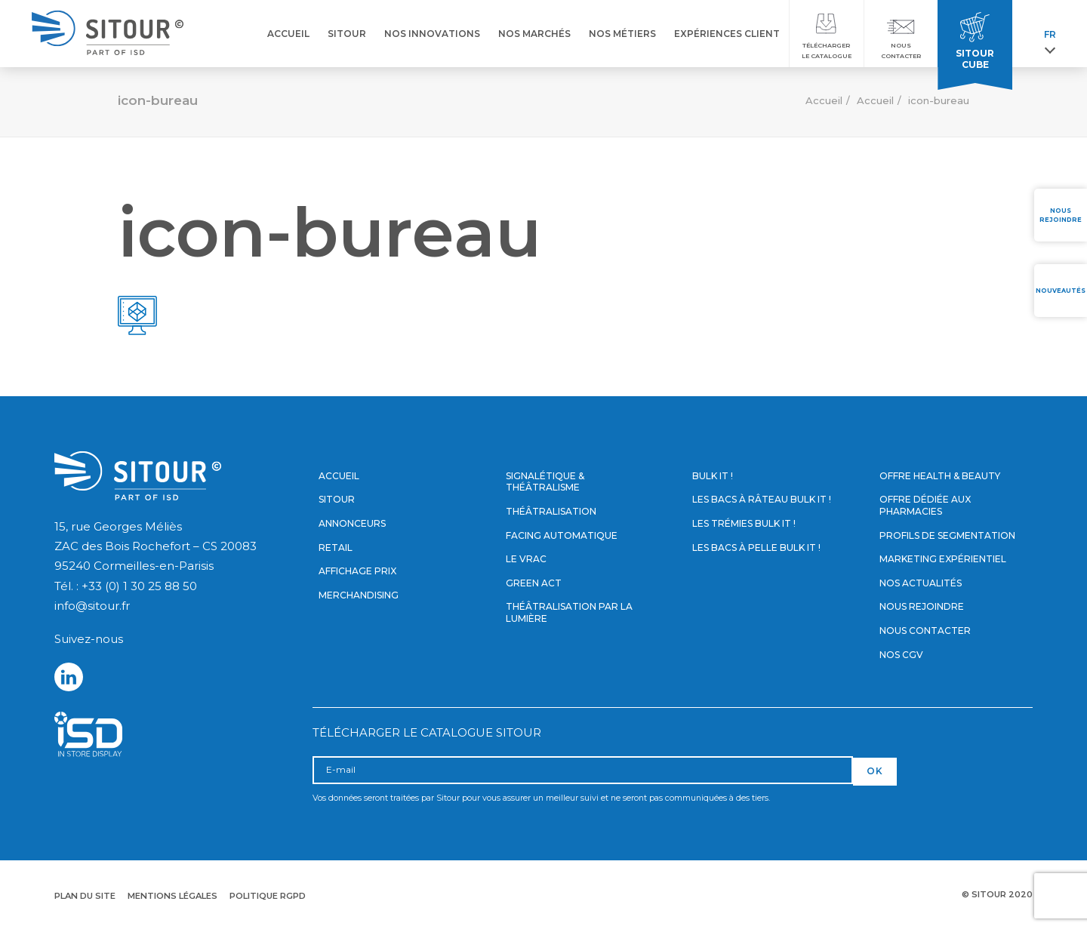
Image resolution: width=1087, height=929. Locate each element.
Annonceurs (352, 523)
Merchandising (359, 595)
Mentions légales (172, 896)
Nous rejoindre (921, 606)
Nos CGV (901, 654)
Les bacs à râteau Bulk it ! (761, 499)
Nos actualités (920, 583)
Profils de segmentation (947, 535)
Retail (336, 547)
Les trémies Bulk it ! (744, 523)
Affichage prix (357, 571)
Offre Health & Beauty (939, 475)
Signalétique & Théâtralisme (545, 482)
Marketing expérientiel (942, 558)
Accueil (823, 100)
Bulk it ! (712, 475)
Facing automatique (561, 535)
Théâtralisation (551, 511)
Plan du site (84, 896)
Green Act (534, 583)
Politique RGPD (267, 896)
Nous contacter (925, 630)
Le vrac (526, 558)
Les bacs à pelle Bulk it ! (756, 547)
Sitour (337, 499)
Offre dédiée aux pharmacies (925, 505)
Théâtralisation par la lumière (569, 612)
